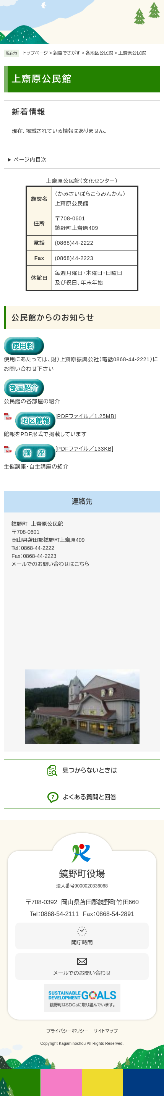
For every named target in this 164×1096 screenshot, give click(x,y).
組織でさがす (66, 53)
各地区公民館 (99, 53)
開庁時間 (82, 942)
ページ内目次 (30, 160)
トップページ (35, 53)
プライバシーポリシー (67, 1031)
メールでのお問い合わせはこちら (50, 564)
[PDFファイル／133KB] (64, 449)
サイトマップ (106, 1031)
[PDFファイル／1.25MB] (65, 416)
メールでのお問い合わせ (82, 973)
